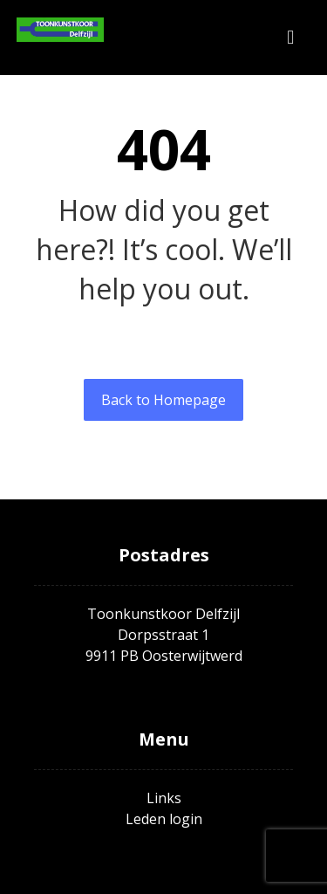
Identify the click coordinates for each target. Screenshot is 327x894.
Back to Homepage (163, 399)
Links (163, 798)
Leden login (164, 819)
